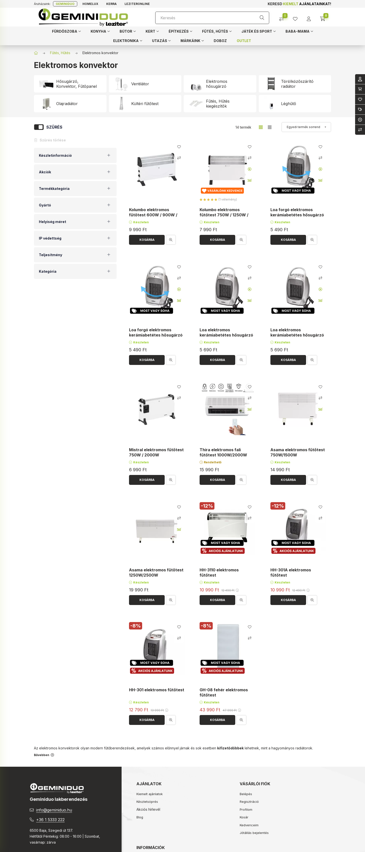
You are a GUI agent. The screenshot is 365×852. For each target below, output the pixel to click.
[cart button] (324, 17)
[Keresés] (212, 18)
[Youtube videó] (250, 169)
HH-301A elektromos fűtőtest (290, 572)
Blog (139, 817)
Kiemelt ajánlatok (149, 794)
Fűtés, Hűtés (60, 53)
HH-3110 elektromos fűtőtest (219, 572)
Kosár (244, 817)
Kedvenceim (249, 825)
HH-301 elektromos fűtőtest (156, 690)
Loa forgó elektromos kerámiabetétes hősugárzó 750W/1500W (297, 215)
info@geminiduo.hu (54, 809)
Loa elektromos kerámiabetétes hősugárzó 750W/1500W (226, 335)
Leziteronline (137, 4)
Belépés (246, 794)
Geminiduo (65, 4)
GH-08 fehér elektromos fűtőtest (224, 693)
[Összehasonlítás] (283, 17)
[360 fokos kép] (250, 180)
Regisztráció (249, 802)
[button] (66, 31)
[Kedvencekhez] (179, 147)
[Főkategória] (36, 53)
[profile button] (297, 17)
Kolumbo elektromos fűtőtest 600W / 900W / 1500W (153, 215)
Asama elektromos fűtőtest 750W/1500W (297, 453)
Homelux (90, 4)
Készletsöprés (147, 802)
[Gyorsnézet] (171, 240)
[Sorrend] (306, 127)
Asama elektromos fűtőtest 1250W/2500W (156, 572)
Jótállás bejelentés (254, 833)
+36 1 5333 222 (50, 819)
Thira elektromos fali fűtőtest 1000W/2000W (223, 453)
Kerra (111, 4)
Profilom (246, 809)
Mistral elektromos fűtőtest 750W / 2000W (156, 453)
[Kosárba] (147, 240)
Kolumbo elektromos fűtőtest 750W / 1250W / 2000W (224, 215)
